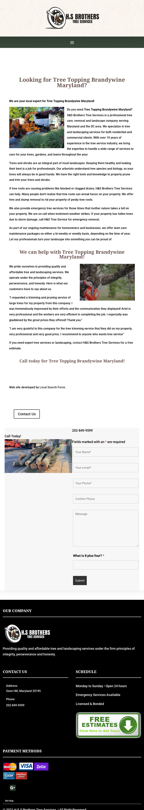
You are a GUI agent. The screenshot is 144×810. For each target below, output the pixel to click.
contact (77, 373)
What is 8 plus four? (88, 585)
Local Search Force (52, 417)
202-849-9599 (82, 460)
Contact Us (27, 444)
